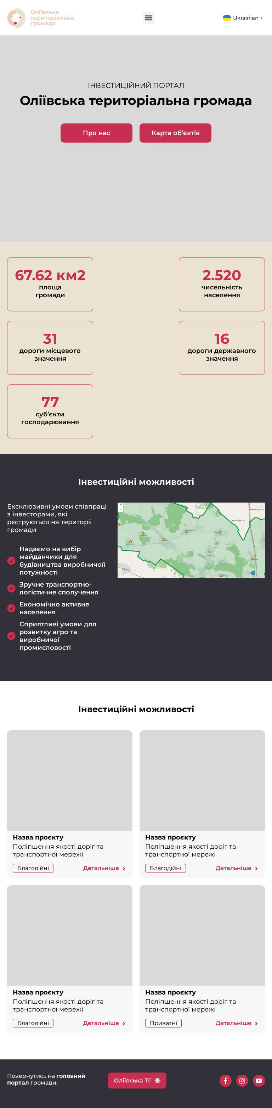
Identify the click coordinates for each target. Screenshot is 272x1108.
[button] (148, 18)
